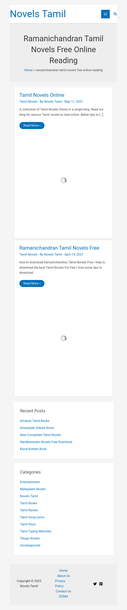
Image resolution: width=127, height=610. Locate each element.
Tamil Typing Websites (35, 531)
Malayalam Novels (33, 489)
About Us (63, 576)
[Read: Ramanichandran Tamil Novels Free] (63, 338)
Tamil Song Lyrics (32, 517)
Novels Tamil (38, 14)
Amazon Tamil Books (34, 421)
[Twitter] (95, 584)
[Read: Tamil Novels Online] (63, 180)
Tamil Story (28, 524)
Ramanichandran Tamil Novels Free (59, 248)
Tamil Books (28, 503)
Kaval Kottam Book (33, 449)
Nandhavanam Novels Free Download (46, 442)
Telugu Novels (30, 538)
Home (28, 70)
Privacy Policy (60, 583)
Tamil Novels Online (41, 95)
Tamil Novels (28, 101)
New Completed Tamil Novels (40, 435)
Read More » (32, 126)
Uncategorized (30, 545)
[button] (115, 14)
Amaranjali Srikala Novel (37, 428)
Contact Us (63, 591)
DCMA (63, 596)
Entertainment (30, 482)
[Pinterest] (101, 584)
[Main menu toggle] (105, 14)
